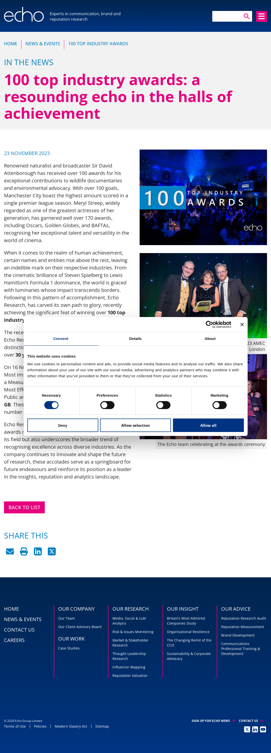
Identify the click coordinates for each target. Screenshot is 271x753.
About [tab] (210, 338)
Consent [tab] (60, 338)
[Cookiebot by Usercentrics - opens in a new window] (209, 324)
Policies (40, 726)
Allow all (208, 425)
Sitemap (102, 726)
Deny (62, 425)
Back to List (24, 507)
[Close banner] (242, 324)
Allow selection (135, 425)
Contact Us (251, 721)
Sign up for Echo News (213, 721)
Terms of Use (15, 726)
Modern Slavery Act (71, 726)
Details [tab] (135, 338)
